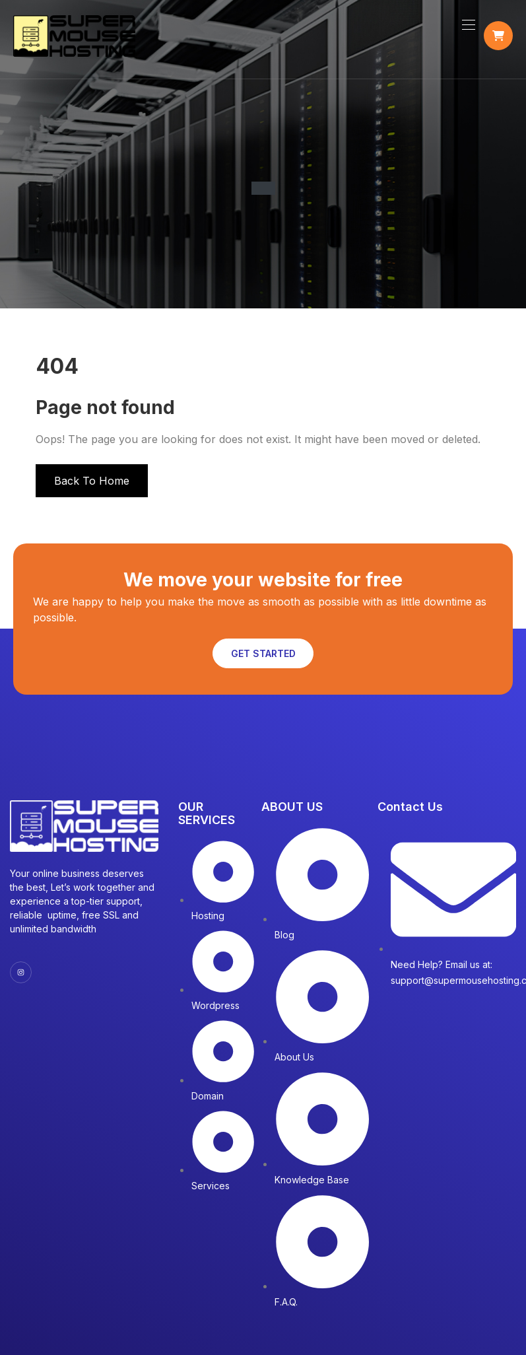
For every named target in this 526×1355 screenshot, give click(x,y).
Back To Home (91, 480)
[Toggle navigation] (467, 24)
